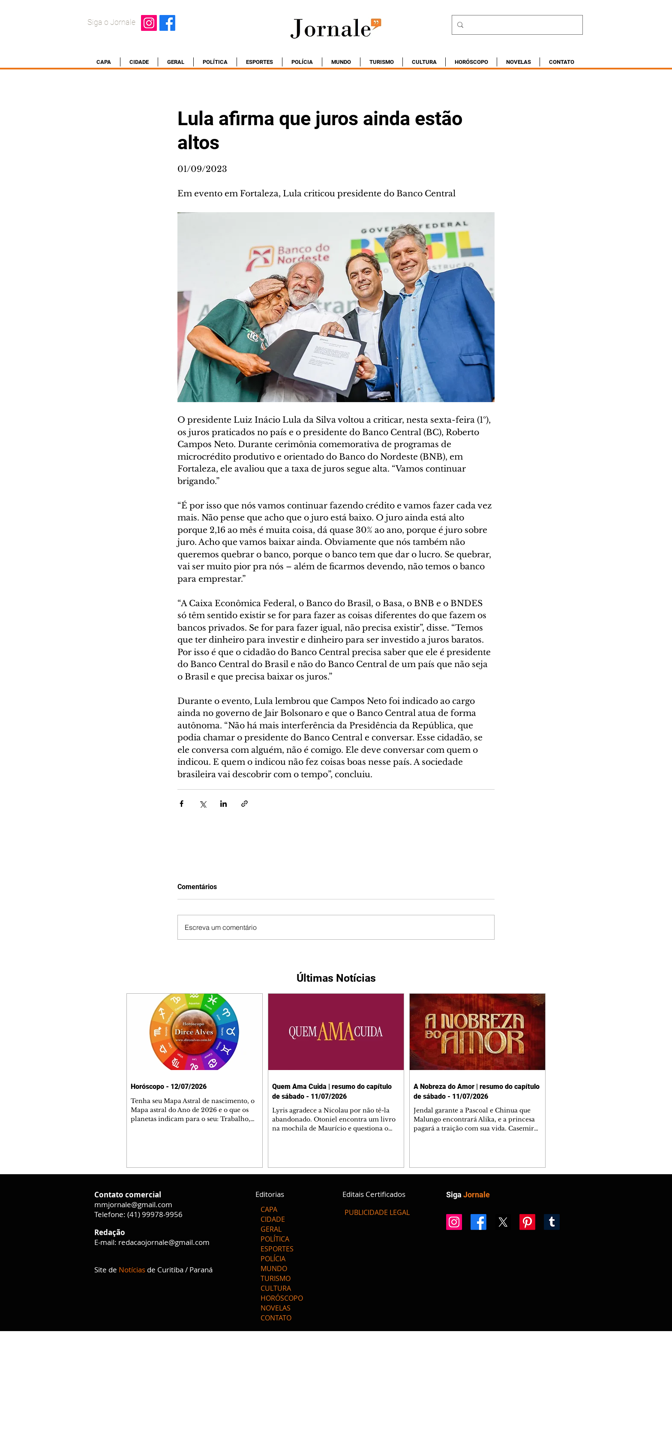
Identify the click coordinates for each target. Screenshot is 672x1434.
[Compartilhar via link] (244, 804)
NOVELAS (276, 1308)
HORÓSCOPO (282, 1298)
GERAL (271, 1229)
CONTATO (276, 1318)
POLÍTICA (275, 1239)
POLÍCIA (273, 1258)
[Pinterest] (527, 1222)
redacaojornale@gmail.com (164, 1242)
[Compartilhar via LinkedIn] (223, 804)
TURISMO (276, 1278)
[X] (503, 1222)
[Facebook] (167, 23)
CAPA (269, 1209)
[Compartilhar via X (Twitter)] (202, 804)
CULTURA (276, 1288)
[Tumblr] (552, 1222)
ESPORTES (277, 1249)
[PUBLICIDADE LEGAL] (377, 1212)
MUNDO (274, 1268)
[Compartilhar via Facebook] (181, 804)
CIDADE (273, 1219)
